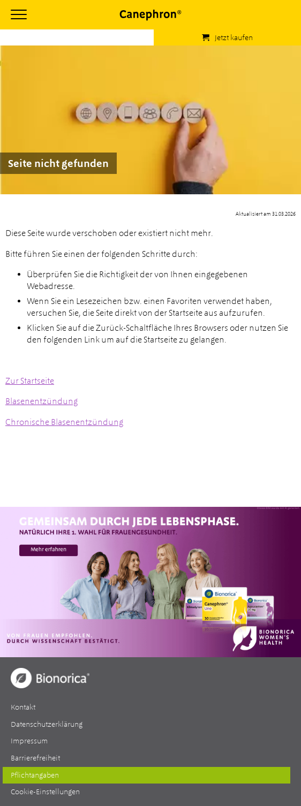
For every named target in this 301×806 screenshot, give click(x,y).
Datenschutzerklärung (46, 724)
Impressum (29, 740)
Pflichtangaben (35, 775)
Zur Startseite (29, 381)
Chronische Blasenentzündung (64, 422)
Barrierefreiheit (35, 758)
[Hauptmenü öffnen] (19, 14)
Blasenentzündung (41, 401)
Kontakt (23, 707)
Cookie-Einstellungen (45, 791)
